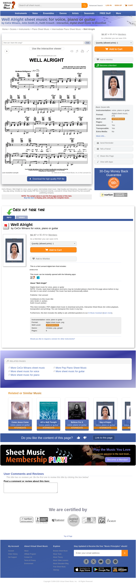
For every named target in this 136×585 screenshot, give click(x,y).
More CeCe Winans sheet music (28, 367)
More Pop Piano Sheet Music (71, 367)
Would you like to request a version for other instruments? (52, 339)
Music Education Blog (60, 563)
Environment (28, 563)
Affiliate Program (30, 554)
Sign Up (118, 5)
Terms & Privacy (30, 560)
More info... (101, 136)
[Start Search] (85, 5)
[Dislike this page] (85, 438)
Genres (63, 13)
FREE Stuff (105, 13)
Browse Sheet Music (60, 551)
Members (122, 34)
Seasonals (89, 13)
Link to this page (103, 437)
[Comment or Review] (31, 488)
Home (5, 29)
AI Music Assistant (95, 313)
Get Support (12, 557)
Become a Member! (117, 459)
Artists (75, 13)
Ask (87, 43)
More (118, 13)
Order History (13, 554)
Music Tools (57, 554)
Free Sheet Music (59, 567)
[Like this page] (78, 438)
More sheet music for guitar (70, 371)
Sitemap (56, 570)
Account (11, 551)
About (26, 551)
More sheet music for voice (25, 371)
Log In (109, 5)
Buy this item (29, 198)
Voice (35, 13)
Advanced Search (96, 5)
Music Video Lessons (60, 560)
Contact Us (28, 557)
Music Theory (58, 557)
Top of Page (68, 536)
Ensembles (48, 13)
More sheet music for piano (25, 375)
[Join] (125, 553)
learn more (107, 313)
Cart (129, 5)
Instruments (21, 13)
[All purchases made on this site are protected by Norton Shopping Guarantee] (113, 195)
